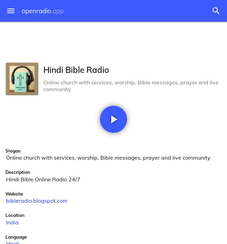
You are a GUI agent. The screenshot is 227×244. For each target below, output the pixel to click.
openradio (43, 11)
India (12, 222)
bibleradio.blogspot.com (36, 200)
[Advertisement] (113, 40)
